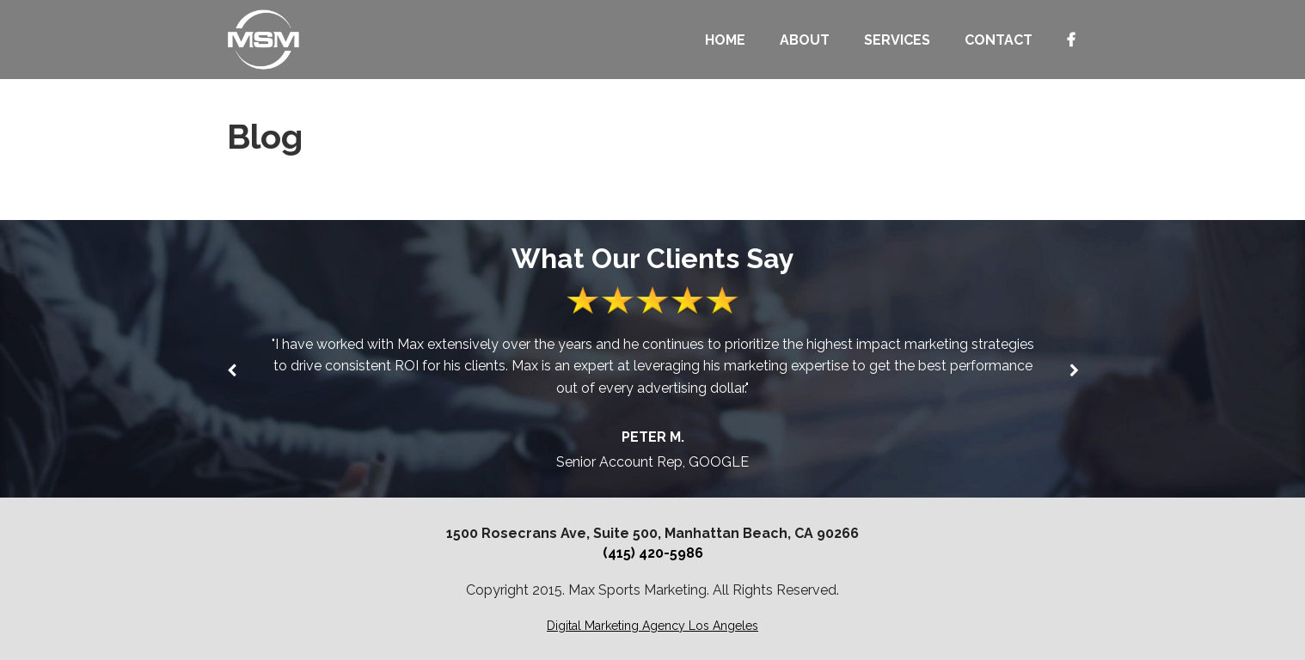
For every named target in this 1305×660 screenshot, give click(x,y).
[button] (1074, 370)
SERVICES (897, 40)
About (805, 40)
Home (725, 40)
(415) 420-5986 (653, 553)
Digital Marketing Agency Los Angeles (652, 625)
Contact (998, 40)
